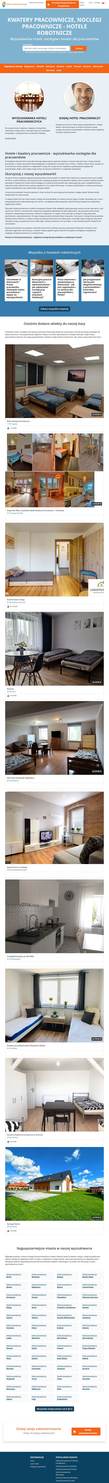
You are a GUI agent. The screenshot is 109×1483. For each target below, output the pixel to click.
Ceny (91, 2)
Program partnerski (38, 1466)
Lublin (69, 66)
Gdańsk (40, 66)
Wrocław (50, 70)
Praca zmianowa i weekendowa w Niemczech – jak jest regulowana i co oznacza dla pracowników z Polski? (67, 287)
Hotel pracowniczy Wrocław (67, 1478)
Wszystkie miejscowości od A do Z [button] (54, 1408)
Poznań (77, 66)
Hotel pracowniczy (13, 1275)
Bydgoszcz (29, 66)
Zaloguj (97, 2)
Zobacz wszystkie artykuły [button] (54, 308)
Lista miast (34, 1464)
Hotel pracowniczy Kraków (66, 1466)
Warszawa (98, 66)
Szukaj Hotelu (10, 138)
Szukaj (78, 48)
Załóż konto (82, 3)
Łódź (59, 70)
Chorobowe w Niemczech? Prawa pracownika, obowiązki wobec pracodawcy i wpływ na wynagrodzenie (15, 288)
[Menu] (104, 2)
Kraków (60, 66)
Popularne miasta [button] (36, 2)
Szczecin (87, 66)
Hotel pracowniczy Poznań (66, 1469)
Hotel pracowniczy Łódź (65, 1480)
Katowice (50, 66)
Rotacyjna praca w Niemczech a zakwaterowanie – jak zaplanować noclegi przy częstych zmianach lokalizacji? (41, 288)
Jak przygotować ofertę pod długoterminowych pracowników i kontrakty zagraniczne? (92, 286)
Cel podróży (27, 44)
